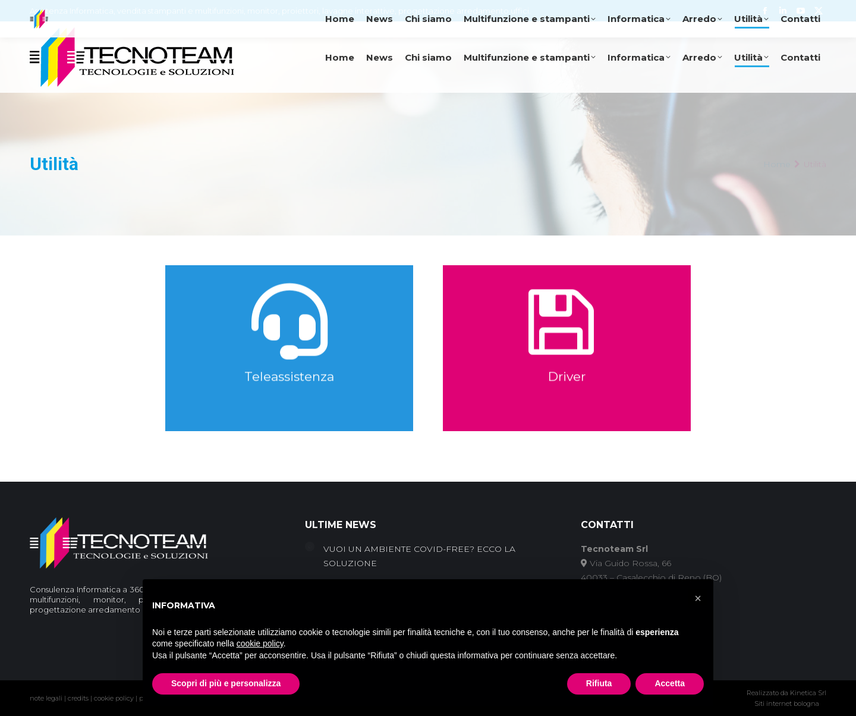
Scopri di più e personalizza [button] (226, 683)
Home (777, 164)
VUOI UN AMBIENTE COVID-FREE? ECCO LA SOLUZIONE (419, 556)
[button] (697, 598)
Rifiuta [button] (599, 683)
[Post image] (309, 546)
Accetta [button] (669, 683)
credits (78, 698)
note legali (46, 698)
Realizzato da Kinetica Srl (786, 693)
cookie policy (114, 698)
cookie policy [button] (260, 643)
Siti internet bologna (786, 703)
